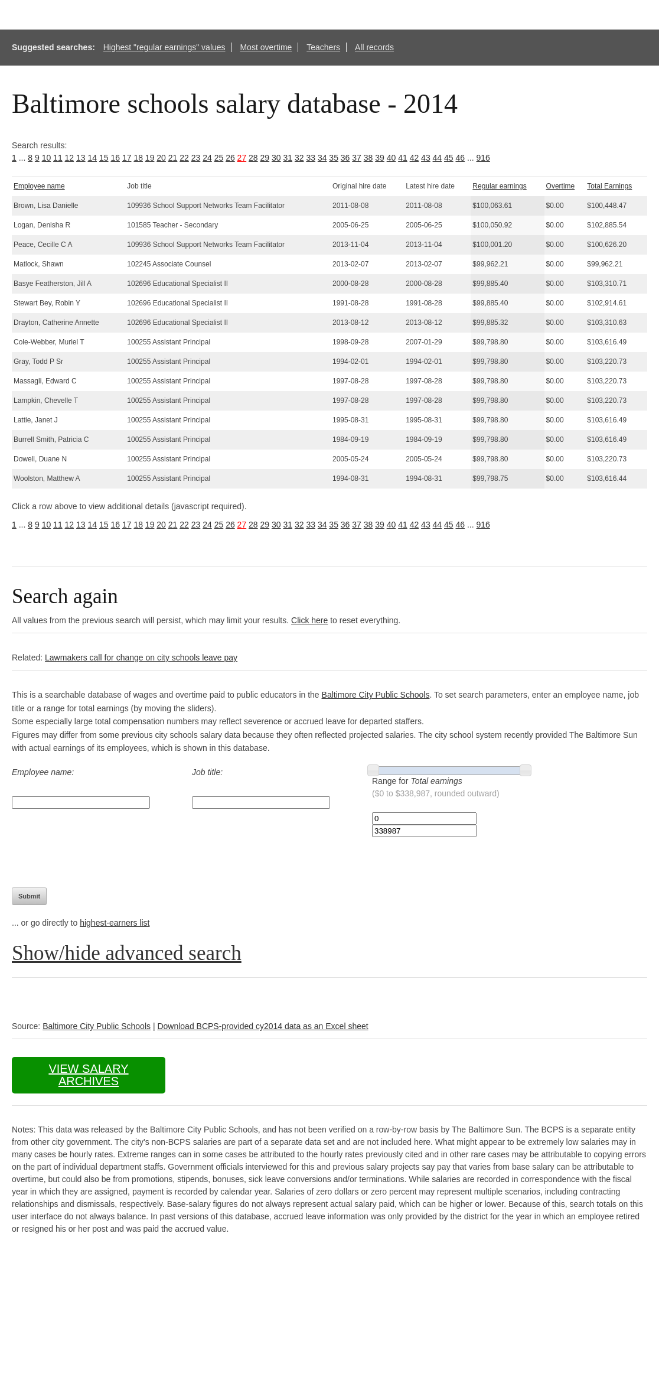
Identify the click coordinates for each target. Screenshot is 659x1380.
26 (230, 157)
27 (242, 157)
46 (460, 157)
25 (219, 157)
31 (287, 157)
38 (368, 157)
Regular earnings (499, 186)
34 (322, 157)
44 (437, 157)
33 (310, 157)
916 (483, 157)
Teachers (323, 47)
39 (379, 157)
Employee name (39, 186)
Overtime (560, 186)
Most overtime (266, 47)
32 (299, 157)
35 (333, 157)
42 (414, 157)
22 (184, 157)
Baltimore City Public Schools (376, 694)
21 (173, 157)
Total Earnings (609, 186)
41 (402, 157)
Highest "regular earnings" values (164, 47)
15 (104, 157)
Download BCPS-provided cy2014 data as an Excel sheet (262, 1026)
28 (253, 157)
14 (92, 157)
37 (356, 157)
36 (345, 157)
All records (374, 47)
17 (127, 157)
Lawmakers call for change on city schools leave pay (141, 657)
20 (161, 157)
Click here (309, 620)
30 (276, 157)
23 (196, 157)
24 (207, 157)
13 (81, 157)
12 (69, 157)
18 (138, 157)
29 (265, 157)
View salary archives (88, 1075)
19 (150, 157)
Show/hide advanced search (127, 953)
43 (425, 157)
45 (449, 157)
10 (46, 157)
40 (391, 157)
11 (58, 157)
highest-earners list (114, 922)
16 (115, 157)
